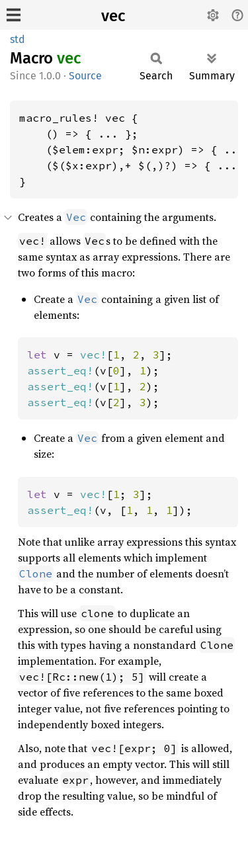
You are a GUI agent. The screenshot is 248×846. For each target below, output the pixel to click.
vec (113, 16)
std (17, 39)
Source (85, 75)
